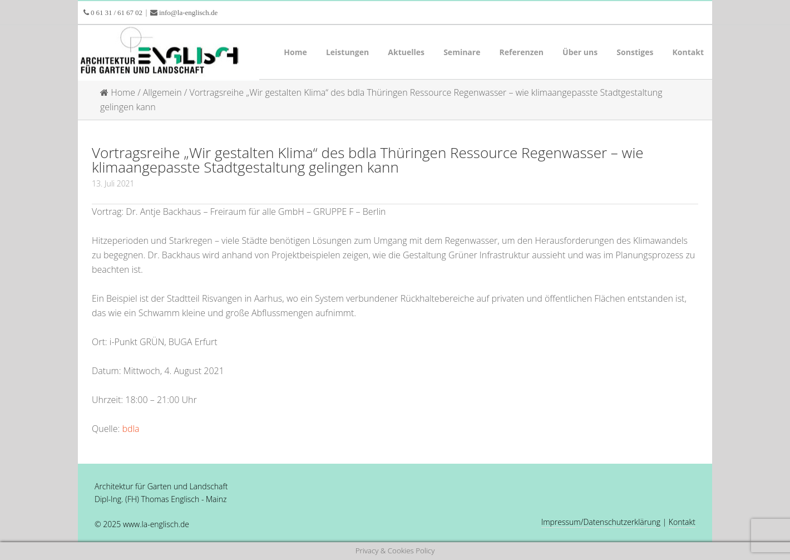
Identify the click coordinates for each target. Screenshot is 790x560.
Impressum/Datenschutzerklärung (600, 522)
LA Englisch (166, 53)
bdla (130, 429)
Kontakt (682, 522)
